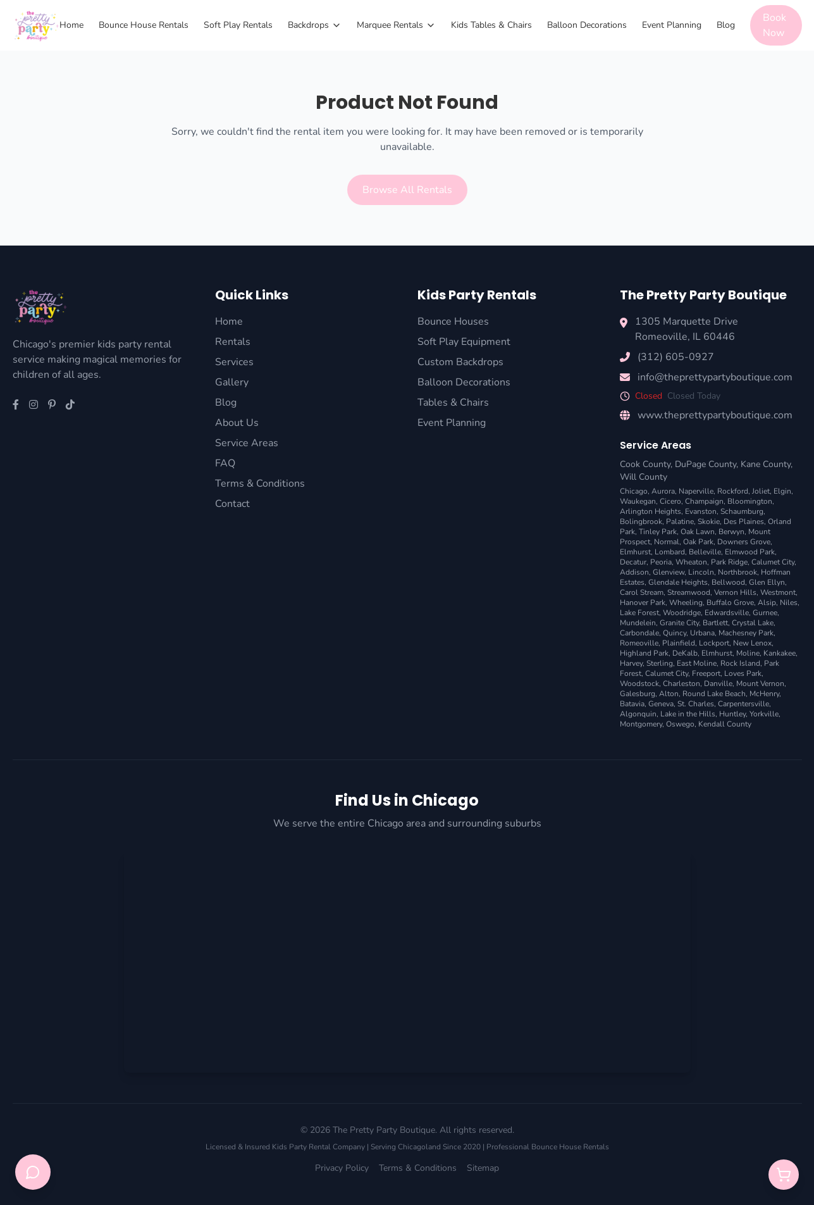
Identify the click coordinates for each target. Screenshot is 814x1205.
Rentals (232, 342)
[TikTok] (70, 405)
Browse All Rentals (407, 190)
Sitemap (483, 1168)
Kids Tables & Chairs (491, 25)
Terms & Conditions (260, 483)
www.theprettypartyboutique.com (715, 415)
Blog (726, 25)
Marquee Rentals (396, 25)
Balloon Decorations (587, 25)
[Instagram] (33, 405)
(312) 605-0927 (676, 357)
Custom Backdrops (460, 362)
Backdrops (315, 25)
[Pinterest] (52, 405)
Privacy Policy (342, 1168)
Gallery (232, 382)
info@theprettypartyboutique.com (715, 377)
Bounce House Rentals (143, 25)
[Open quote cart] (783, 1174)
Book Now (774, 25)
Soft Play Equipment (463, 342)
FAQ (225, 463)
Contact (232, 504)
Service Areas (246, 443)
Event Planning (671, 25)
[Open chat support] (33, 1172)
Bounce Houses (453, 321)
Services (234, 362)
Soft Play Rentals (238, 25)
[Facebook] (16, 405)
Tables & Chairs (453, 402)
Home (71, 25)
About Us (237, 423)
